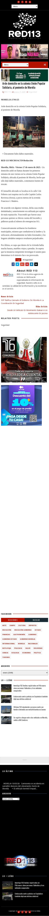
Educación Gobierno (22, 630)
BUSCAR (36, 620)
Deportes (32, 625)
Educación (6, 630)
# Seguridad (28, 260)
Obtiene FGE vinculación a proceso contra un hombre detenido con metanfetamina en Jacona (29, 708)
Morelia (21, 644)
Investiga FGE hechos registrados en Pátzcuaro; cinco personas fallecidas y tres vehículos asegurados (29, 688)
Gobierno (32, 635)
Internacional (8, 644)
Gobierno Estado (9, 639)
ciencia (5, 653)
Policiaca (18, 648)
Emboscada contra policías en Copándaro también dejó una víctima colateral (30, 697)
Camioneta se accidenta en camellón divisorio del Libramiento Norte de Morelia (22, 779)
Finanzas (6, 635)
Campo (12, 625)
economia (26, 653)
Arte (4, 625)
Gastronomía (19, 635)
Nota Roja (6, 648)
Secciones (13, 620)
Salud (27, 648)
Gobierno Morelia (27, 639)
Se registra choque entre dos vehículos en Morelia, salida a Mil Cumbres (30, 718)
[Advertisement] (24, 452)
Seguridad (33, 92)
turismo (6, 657)
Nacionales (33, 644)
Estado (38, 630)
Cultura (21, 625)
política (37, 653)
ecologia (15, 653)
